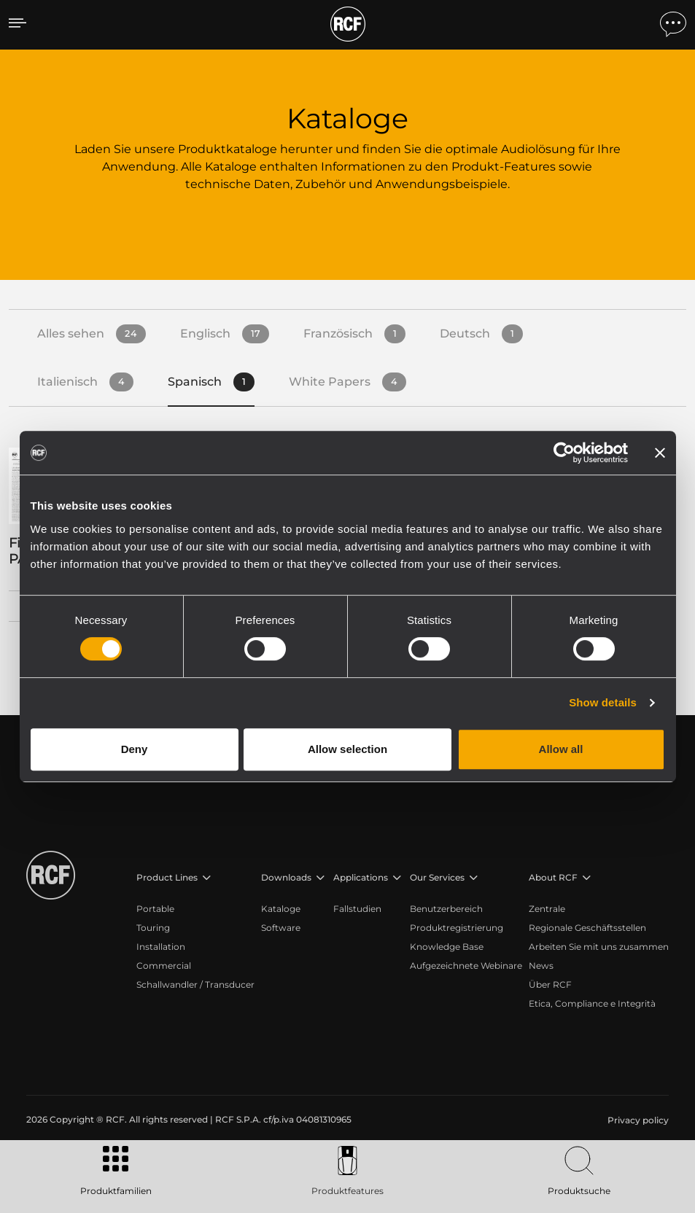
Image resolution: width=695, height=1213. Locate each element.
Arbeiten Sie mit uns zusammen (599, 946)
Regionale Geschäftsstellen (587, 927)
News (541, 965)
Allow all (561, 749)
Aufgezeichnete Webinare (466, 965)
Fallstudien (357, 908)
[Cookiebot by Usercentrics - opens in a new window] (564, 453)
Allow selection (347, 749)
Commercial (163, 965)
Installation (160, 946)
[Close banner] (660, 453)
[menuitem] (637, 1120)
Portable (155, 908)
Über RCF (550, 984)
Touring (153, 927)
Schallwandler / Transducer (195, 984)
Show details (603, 702)
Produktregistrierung (456, 927)
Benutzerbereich (446, 908)
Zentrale (547, 908)
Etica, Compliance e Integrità (592, 1003)
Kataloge (280, 908)
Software (280, 927)
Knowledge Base (447, 946)
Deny (134, 749)
